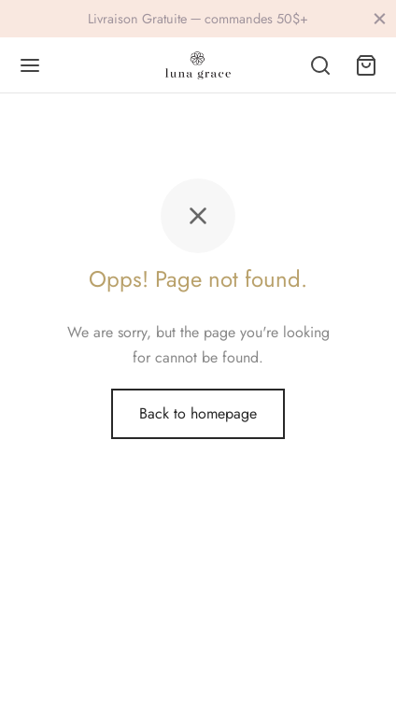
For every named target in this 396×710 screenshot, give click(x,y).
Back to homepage (198, 413)
